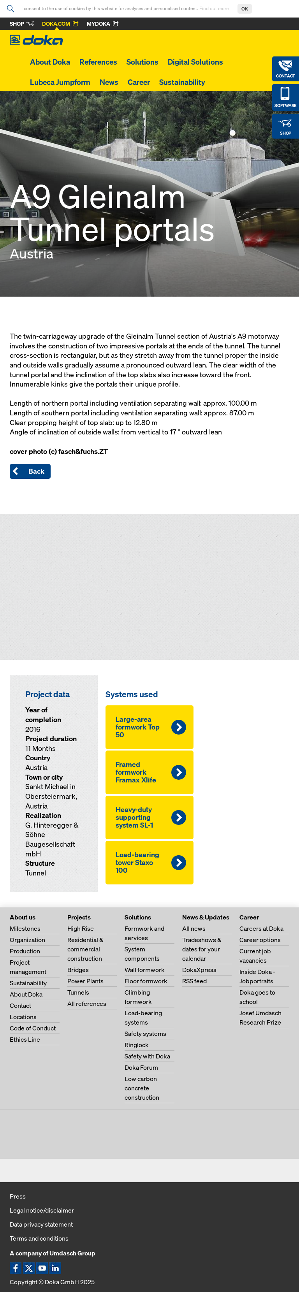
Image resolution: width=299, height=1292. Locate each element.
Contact (20, 1005)
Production (25, 951)
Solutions (142, 62)
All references (86, 1003)
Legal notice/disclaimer (42, 1210)
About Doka (50, 62)
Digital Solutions (195, 62)
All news (194, 928)
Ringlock (137, 1045)
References (98, 62)
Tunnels (78, 992)
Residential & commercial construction (85, 949)
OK (244, 9)
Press (18, 1196)
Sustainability (182, 82)
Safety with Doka (147, 1056)
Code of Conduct (33, 1028)
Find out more (214, 8)
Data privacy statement (41, 1224)
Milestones (25, 928)
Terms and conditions (39, 1238)
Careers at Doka (261, 928)
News (109, 82)
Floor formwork (146, 981)
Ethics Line (25, 1039)
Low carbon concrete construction (142, 1088)
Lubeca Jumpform (60, 82)
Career (139, 82)
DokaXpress (199, 969)
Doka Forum (141, 1067)
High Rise (80, 928)
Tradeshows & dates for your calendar (202, 949)
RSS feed (194, 981)
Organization (27, 939)
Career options (260, 939)
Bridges (78, 969)
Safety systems (145, 1033)
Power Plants (85, 981)
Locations (23, 1017)
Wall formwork (145, 969)
